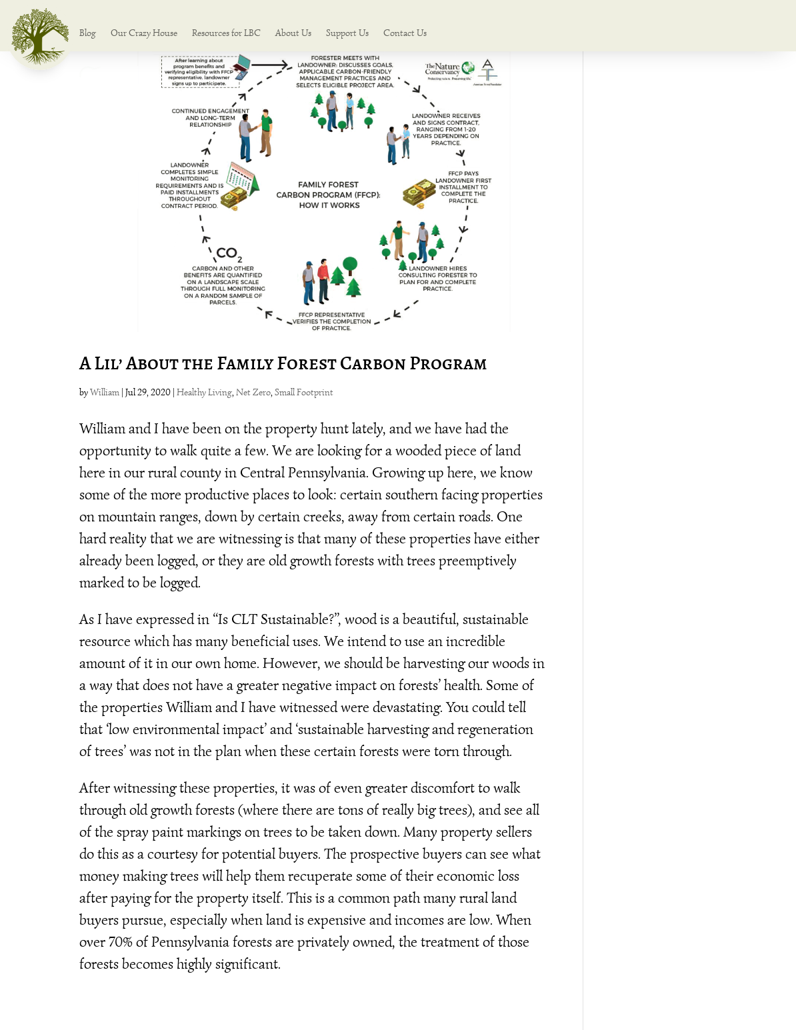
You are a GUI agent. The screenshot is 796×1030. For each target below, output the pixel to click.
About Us (293, 34)
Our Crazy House (144, 34)
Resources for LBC (226, 34)
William (104, 392)
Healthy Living (204, 392)
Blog (87, 34)
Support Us (347, 34)
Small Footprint (304, 392)
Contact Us (405, 34)
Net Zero (253, 392)
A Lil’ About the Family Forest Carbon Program (283, 363)
